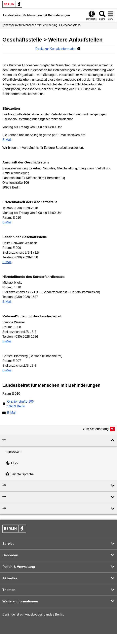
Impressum (13, 451)
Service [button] (8, 544)
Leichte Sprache (20, 474)
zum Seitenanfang (96, 429)
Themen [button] (8, 590)
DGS (12, 463)
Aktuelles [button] (10, 578)
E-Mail (6, 139)
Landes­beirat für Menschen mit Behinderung (29, 25)
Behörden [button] (10, 555)
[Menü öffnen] (110, 15)
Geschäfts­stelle (70, 25)
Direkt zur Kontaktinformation (57, 48)
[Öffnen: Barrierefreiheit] (91, 15)
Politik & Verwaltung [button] (18, 567)
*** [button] (4, 440)
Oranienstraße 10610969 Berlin (20, 404)
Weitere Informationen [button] (20, 601)
